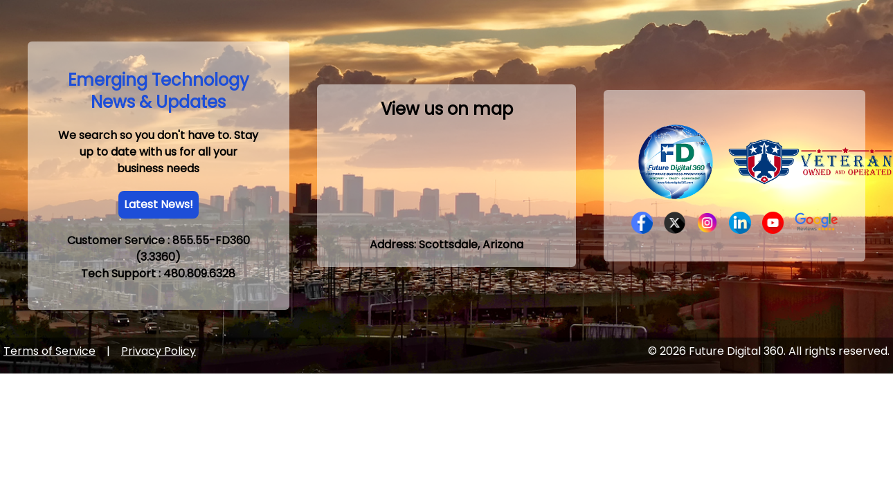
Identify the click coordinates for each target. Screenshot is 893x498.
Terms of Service (49, 351)
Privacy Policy (158, 351)
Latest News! (158, 204)
